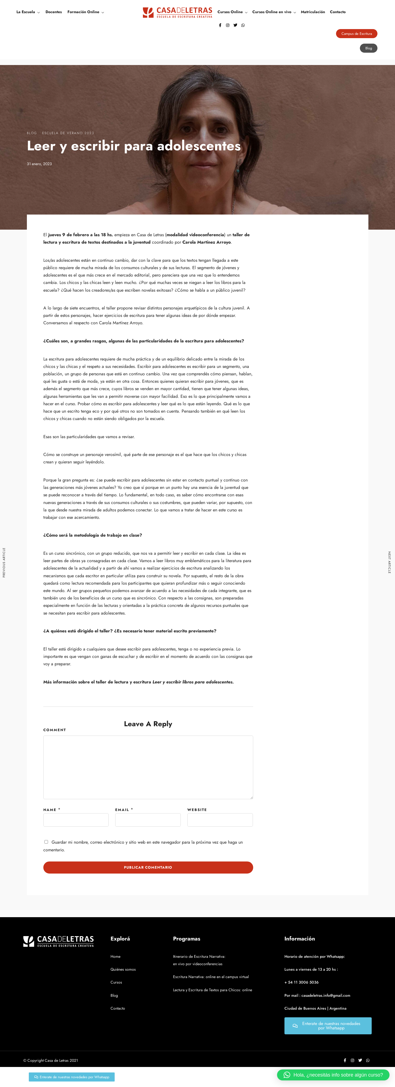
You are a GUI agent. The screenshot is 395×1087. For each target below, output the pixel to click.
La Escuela (25, 12)
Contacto (338, 12)
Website (197, 809)
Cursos (116, 982)
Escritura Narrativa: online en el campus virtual (211, 976)
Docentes (54, 12)
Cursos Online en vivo (271, 12)
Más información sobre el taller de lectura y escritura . (138, 682)
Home (115, 956)
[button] (333, 1074)
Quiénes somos (123, 969)
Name (50, 809)
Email (122, 809)
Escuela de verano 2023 (68, 133)
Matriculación (313, 12)
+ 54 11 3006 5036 (301, 982)
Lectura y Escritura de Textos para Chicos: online (212, 990)
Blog (32, 133)
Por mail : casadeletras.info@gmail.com (317, 995)
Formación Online (83, 12)
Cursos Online (230, 12)
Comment (54, 730)
